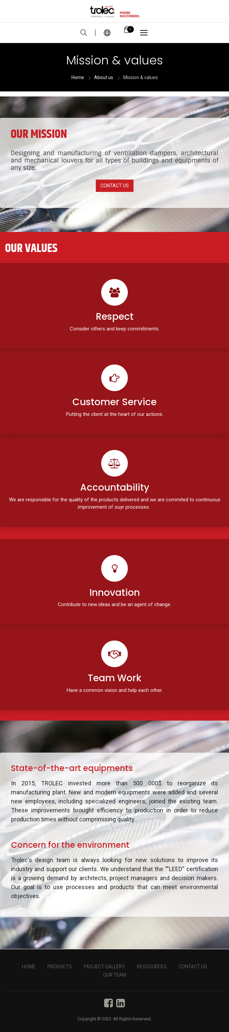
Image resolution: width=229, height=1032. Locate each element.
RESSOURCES (152, 966)
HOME (28, 966)
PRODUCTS (59, 966)
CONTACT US (114, 185)
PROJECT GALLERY (104, 966)
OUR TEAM (114, 975)
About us (103, 77)
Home (77, 77)
